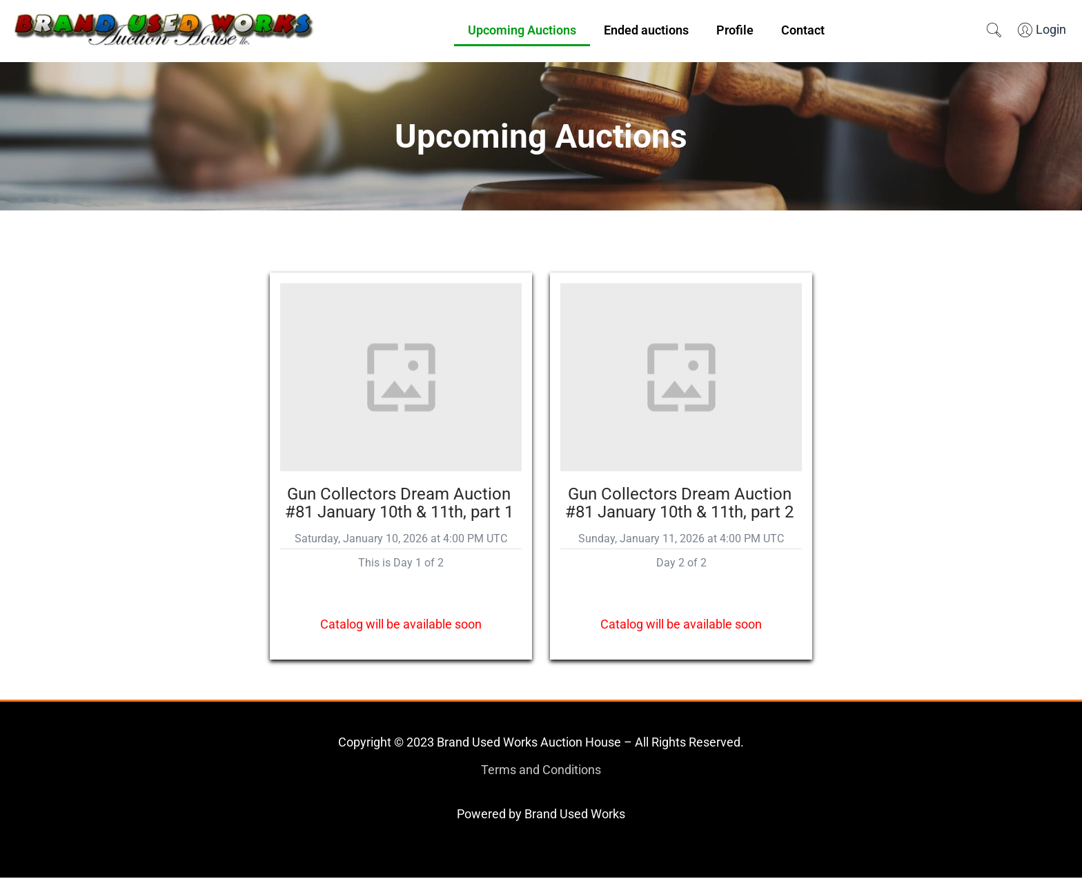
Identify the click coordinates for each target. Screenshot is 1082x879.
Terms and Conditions (541, 771)
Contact (803, 30)
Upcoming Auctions (522, 30)
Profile (735, 30)
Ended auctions (646, 30)
